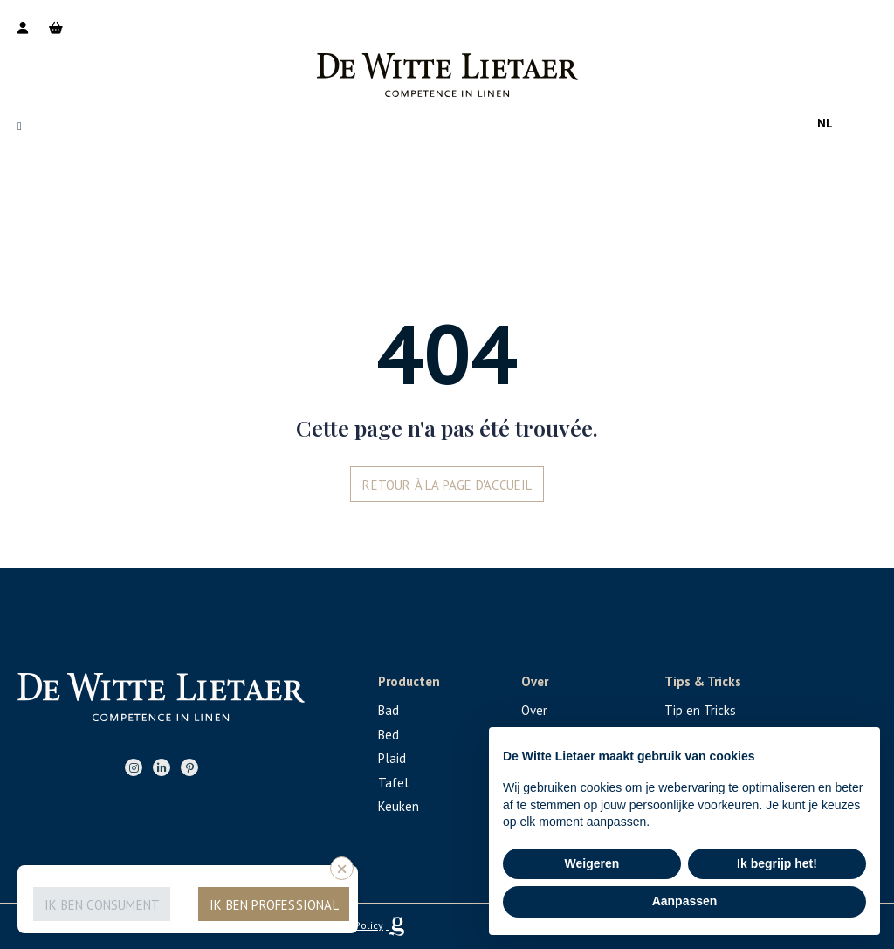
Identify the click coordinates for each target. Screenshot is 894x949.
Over (534, 710)
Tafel (393, 782)
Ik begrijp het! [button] (777, 863)
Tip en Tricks (700, 710)
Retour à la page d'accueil (447, 485)
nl (825, 123)
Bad (388, 710)
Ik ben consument (102, 905)
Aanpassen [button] (685, 901)
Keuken (398, 806)
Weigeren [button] (592, 863)
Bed (388, 734)
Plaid (392, 758)
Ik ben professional (274, 905)
